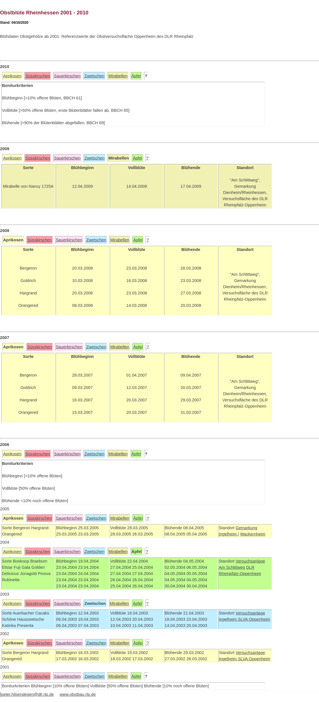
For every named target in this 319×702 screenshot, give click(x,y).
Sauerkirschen (67, 76)
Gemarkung (246, 528)
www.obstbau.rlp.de (78, 694)
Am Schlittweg (232, 567)
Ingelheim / (229, 534)
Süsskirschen (37, 76)
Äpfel (136, 76)
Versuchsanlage (250, 561)
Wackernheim (252, 534)
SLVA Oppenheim (254, 619)
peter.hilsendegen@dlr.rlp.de (27, 694)
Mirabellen (118, 76)
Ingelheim (228, 619)
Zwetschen (94, 76)
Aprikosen (12, 76)
